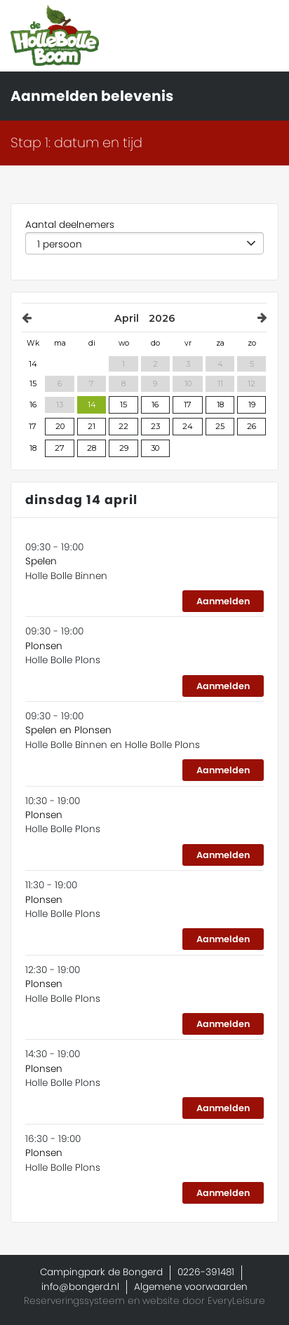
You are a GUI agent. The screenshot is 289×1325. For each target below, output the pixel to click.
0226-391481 (205, 1272)
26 (251, 426)
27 (60, 448)
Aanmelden (223, 601)
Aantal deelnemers (69, 224)
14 (92, 404)
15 (123, 404)
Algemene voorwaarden (191, 1286)
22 (123, 426)
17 (187, 404)
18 (220, 404)
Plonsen (43, 646)
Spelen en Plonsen (68, 730)
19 (251, 404)
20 (60, 426)
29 (123, 448)
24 (187, 426)
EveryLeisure (236, 1300)
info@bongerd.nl (80, 1286)
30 (155, 448)
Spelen (41, 561)
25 (219, 426)
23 (155, 426)
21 (91, 426)
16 (155, 404)
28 (91, 448)
